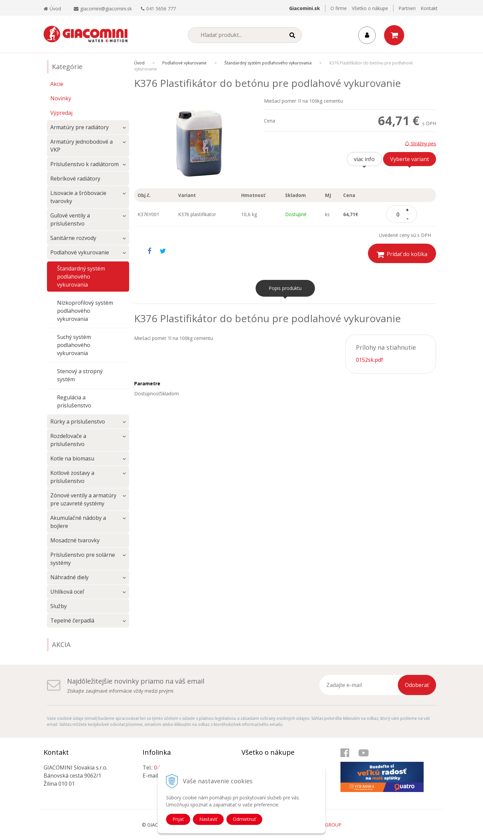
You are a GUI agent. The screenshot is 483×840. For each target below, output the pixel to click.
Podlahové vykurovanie (79, 252)
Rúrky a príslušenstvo (77, 421)
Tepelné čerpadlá (72, 620)
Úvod (52, 8)
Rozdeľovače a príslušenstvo (68, 440)
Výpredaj (61, 112)
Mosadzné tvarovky (75, 540)
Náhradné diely (69, 577)
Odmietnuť (244, 819)
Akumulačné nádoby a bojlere (78, 522)
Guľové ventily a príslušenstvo (70, 219)
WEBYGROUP (326, 825)
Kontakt (429, 8)
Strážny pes (420, 143)
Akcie (56, 84)
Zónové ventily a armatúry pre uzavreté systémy (83, 499)
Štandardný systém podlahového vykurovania (81, 276)
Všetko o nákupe (370, 8)
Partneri (407, 8)
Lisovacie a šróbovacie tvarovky (78, 197)
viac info (364, 159)
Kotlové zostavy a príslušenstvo (72, 477)
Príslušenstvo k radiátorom (84, 164)
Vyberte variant (409, 159)
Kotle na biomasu (72, 458)
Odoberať (417, 685)
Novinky (60, 98)
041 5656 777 (161, 8)
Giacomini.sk (304, 8)
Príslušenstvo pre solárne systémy (82, 558)
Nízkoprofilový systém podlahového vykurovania (85, 311)
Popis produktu (285, 288)
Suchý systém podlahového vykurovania (74, 345)
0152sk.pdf (369, 359)
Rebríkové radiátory (75, 178)
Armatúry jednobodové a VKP (81, 145)
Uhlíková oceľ (67, 591)
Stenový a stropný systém (80, 375)
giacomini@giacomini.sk (106, 8)
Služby (58, 606)
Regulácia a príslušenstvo (74, 401)
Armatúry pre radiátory (79, 127)
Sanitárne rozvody (73, 238)
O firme (338, 8)
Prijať (178, 819)
